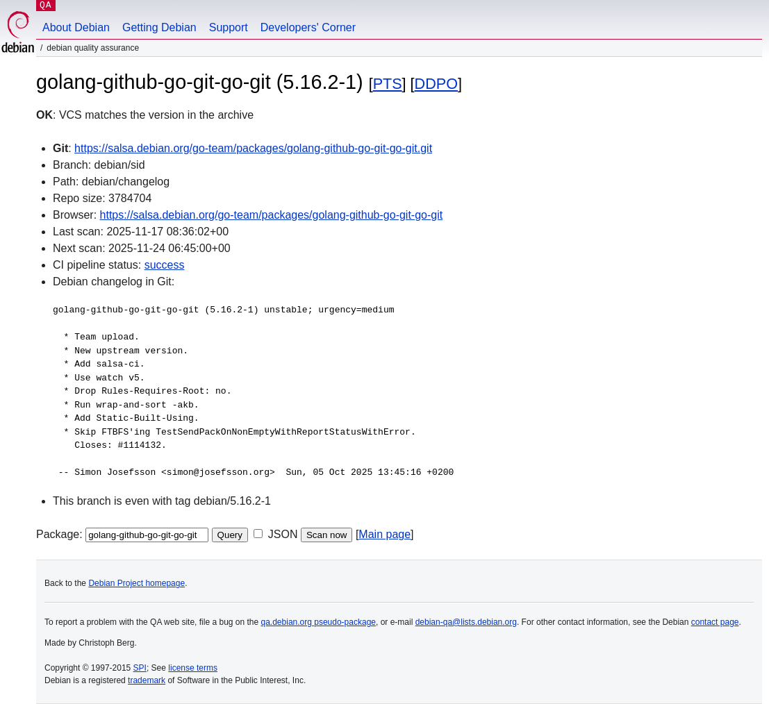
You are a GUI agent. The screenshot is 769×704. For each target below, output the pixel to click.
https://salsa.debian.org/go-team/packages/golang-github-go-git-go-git (271, 215)
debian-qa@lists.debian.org (466, 622)
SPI (140, 668)
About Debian (76, 27)
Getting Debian (159, 27)
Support (228, 27)
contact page (715, 622)
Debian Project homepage (136, 583)
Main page (384, 534)
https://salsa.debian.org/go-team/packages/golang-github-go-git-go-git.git (253, 148)
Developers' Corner (308, 27)
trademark (146, 680)
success (164, 265)
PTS (387, 83)
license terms (192, 668)
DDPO (436, 83)
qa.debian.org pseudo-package (318, 622)
